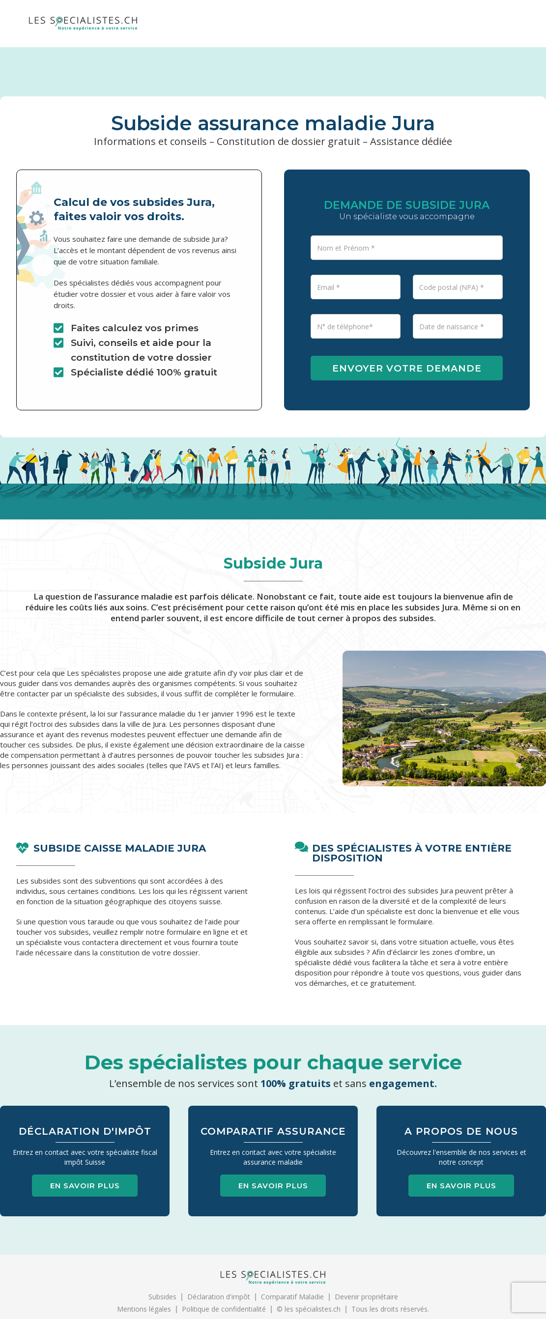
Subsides (162, 1296)
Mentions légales (144, 1309)
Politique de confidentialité (224, 1309)
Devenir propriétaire (366, 1296)
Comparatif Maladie (292, 1296)
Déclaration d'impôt (218, 1296)
